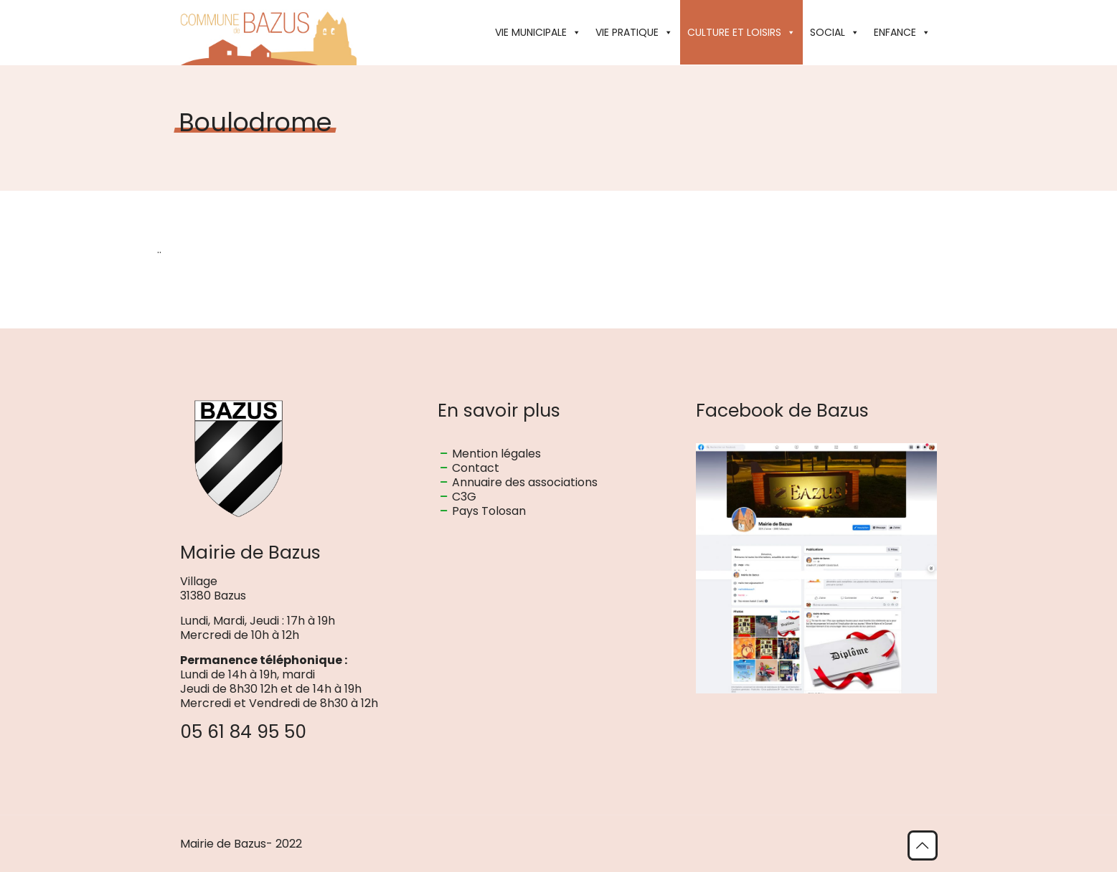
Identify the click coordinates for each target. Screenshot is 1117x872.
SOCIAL (834, 32)
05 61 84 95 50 (243, 731)
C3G (464, 496)
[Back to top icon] (923, 845)
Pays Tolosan (489, 511)
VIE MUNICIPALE (538, 32)
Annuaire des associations (525, 482)
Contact (475, 468)
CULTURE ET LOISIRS (741, 32)
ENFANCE (902, 32)
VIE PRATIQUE (634, 32)
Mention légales (496, 453)
